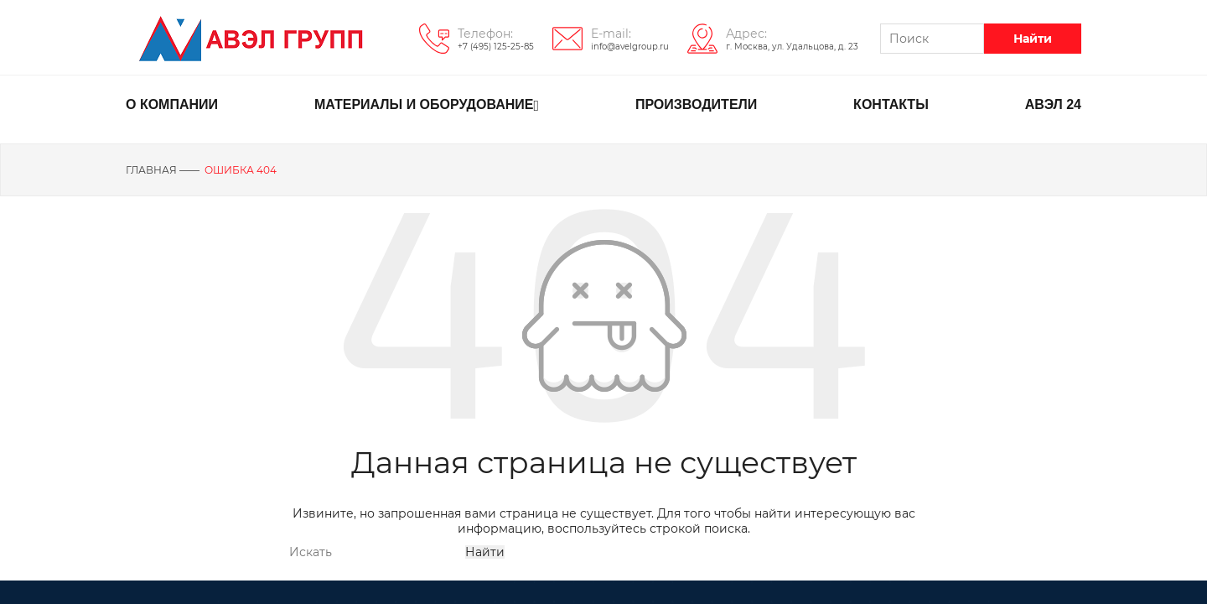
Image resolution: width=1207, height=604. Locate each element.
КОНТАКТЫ (891, 104)
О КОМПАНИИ (172, 104)
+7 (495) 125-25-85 (496, 46)
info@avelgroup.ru (630, 46)
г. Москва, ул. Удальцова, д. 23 (792, 46)
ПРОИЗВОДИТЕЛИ (696, 104)
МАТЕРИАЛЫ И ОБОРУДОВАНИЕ (426, 105)
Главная (151, 170)
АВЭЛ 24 (1053, 104)
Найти (1032, 38)
